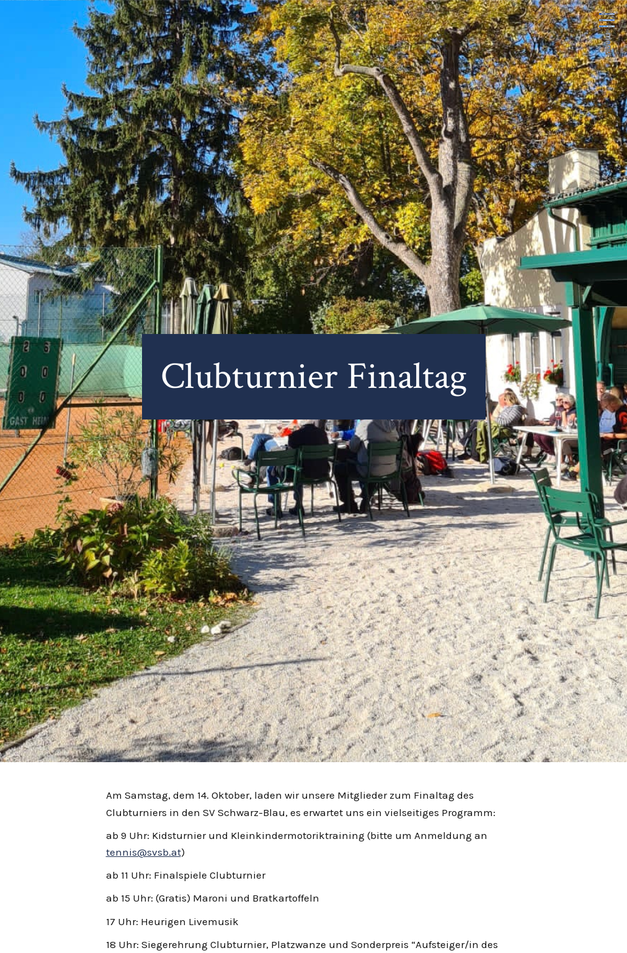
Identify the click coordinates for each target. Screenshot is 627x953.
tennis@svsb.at (143, 852)
